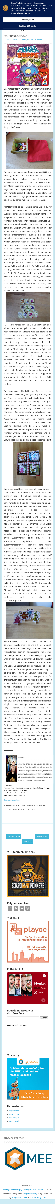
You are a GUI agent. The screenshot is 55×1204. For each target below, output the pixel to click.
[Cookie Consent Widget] (27, 15)
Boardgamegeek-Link (12, 800)
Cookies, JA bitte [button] (27, 19)
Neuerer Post (14, 836)
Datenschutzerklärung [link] (20, 13)
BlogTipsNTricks (19, 1197)
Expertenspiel (15, 1110)
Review (33, 40)
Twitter (22, 908)
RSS (16, 908)
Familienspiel (14, 1114)
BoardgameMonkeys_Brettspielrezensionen (23, 1189)
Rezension (41, 40)
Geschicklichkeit (13, 40)
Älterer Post (42, 836)
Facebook (10, 908)
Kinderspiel (24, 40)
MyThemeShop (30, 1193)
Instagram (27, 908)
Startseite (27, 841)
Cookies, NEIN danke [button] (27, 26)
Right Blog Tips (39, 1197)
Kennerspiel (14, 1117)
